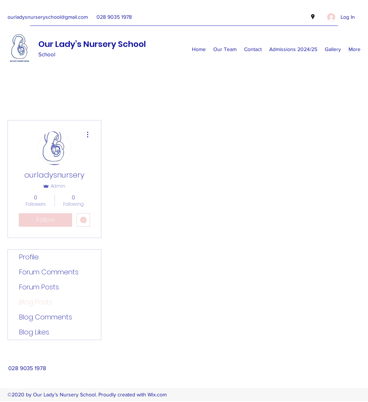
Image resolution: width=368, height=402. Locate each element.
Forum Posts (39, 287)
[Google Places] (313, 17)
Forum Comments (48, 272)
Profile (29, 257)
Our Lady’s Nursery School (92, 44)
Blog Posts (36, 302)
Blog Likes (34, 332)
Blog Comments (45, 317)
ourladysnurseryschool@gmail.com (48, 17)
